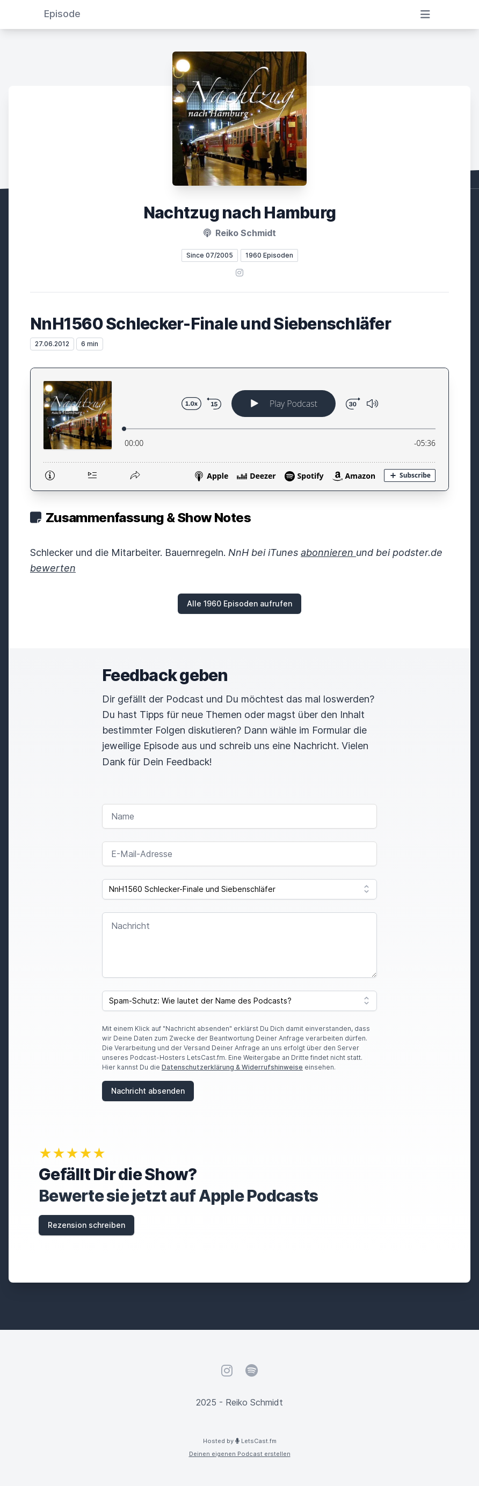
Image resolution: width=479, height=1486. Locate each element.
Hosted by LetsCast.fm (240, 1441)
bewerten (53, 568)
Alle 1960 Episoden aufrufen (239, 603)
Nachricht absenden (148, 1090)
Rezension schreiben (86, 1224)
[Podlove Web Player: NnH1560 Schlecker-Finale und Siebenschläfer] (239, 429)
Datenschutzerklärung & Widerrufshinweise (232, 1067)
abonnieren (328, 552)
